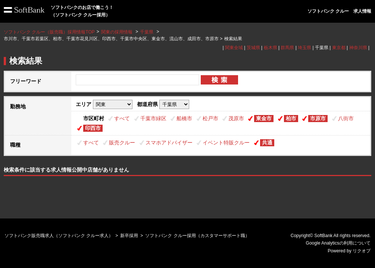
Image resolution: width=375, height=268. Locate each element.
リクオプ (362, 250)
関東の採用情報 (117, 32)
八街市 (346, 118)
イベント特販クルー (226, 143)
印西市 (93, 128)
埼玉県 (304, 47)
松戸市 (210, 118)
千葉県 (146, 32)
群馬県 (287, 47)
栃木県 (270, 47)
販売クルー (122, 143)
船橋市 (184, 118)
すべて (122, 118)
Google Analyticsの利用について (338, 243)
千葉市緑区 (153, 118)
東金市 (264, 118)
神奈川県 (358, 47)
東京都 (339, 47)
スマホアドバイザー (169, 143)
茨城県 (253, 47)
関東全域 (234, 47)
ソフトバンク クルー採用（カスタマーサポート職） (197, 235)
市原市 (318, 118)
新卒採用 (129, 235)
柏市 (291, 118)
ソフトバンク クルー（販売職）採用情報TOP (49, 32)
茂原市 (236, 118)
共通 (267, 143)
